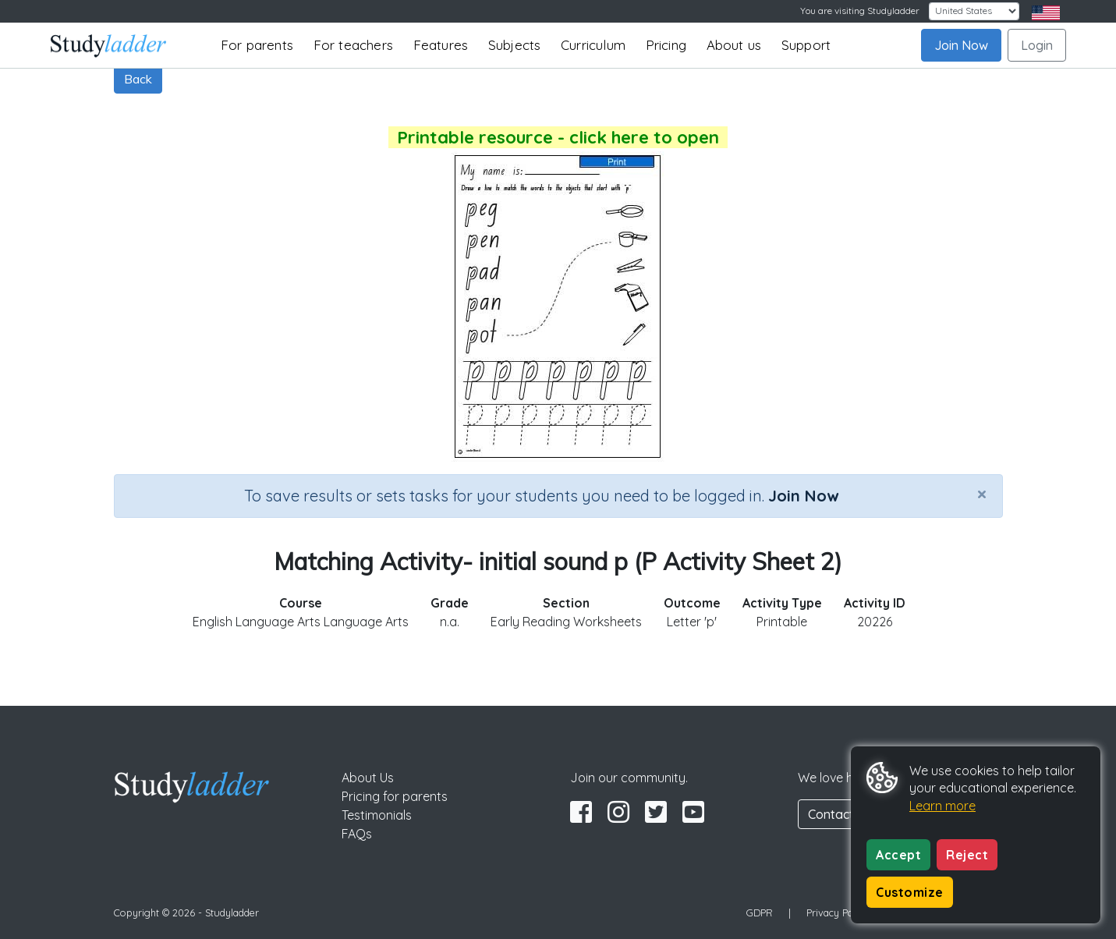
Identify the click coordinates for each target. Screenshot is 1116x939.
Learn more (942, 805)
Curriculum (593, 45)
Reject (967, 855)
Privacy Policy (837, 912)
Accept (898, 855)
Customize (910, 892)
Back (138, 79)
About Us (368, 777)
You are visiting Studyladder (859, 10)
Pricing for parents (395, 796)
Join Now (961, 45)
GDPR (759, 912)
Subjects (514, 45)
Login (1037, 45)
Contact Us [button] (840, 814)
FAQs (357, 834)
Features (441, 45)
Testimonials (377, 815)
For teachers (353, 45)
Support (806, 45)
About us (734, 45)
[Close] (982, 493)
